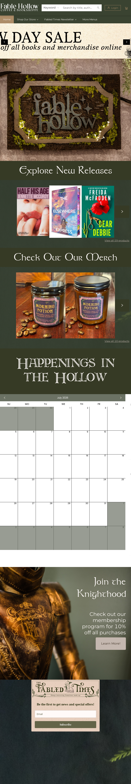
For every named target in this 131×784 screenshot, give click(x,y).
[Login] (113, 8)
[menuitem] (7, 19)
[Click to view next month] (120, 397)
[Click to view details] (33, 211)
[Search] (98, 7)
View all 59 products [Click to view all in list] (117, 240)
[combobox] (51, 7)
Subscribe (65, 724)
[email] (65, 714)
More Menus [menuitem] (90, 19)
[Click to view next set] (122, 211)
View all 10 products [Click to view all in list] (117, 341)
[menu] (65, 19)
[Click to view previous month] (4, 397)
